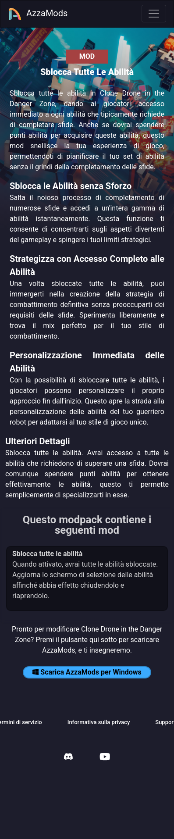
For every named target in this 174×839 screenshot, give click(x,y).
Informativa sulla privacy (98, 722)
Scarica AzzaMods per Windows (86, 672)
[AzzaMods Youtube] (104, 757)
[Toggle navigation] (154, 13)
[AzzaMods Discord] (68, 758)
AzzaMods (37, 14)
